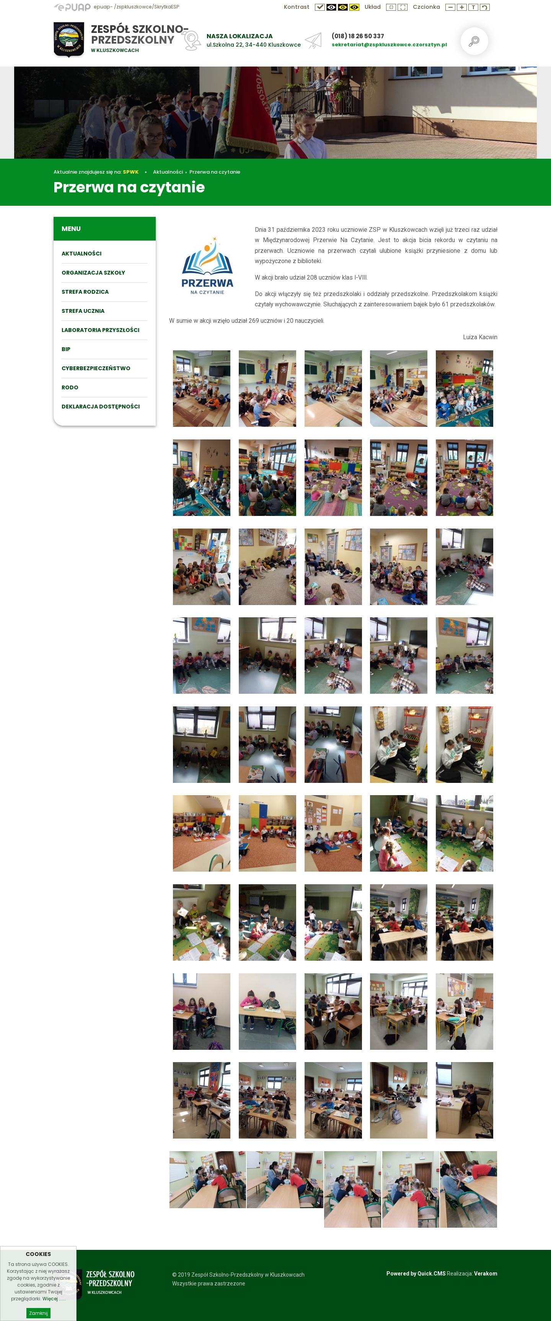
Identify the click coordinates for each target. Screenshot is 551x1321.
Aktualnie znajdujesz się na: (96, 172)
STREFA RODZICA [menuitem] (85, 292)
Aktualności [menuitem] (81, 253)
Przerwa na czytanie (214, 172)
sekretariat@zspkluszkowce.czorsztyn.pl (389, 44)
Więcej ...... (54, 1306)
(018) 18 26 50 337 (358, 36)
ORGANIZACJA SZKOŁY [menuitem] (93, 273)
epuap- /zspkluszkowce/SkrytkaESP (116, 6)
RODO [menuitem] (70, 387)
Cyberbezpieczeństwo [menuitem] (96, 368)
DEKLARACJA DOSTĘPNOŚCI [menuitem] (101, 406)
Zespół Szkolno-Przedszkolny (140, 34)
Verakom (485, 1274)
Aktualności (168, 172)
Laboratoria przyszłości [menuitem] (100, 330)
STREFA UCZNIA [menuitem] (83, 311)
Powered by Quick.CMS (416, 1274)
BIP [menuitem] (66, 349)
